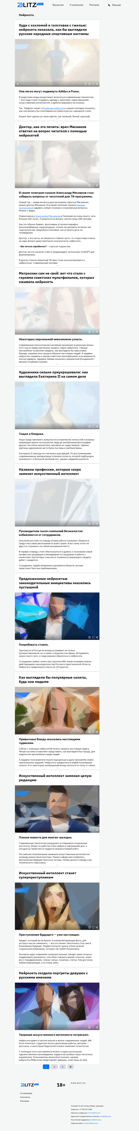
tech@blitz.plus (95, 1120)
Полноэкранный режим (93, 84)
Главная (29, 1084)
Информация (89, 84)
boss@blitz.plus (105, 1116)
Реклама (94, 4)
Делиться (97, 84)
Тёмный (116, 5)
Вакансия (58, 4)
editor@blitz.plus (94, 1113)
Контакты (25, 1097)
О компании (76, 4)
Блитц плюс (30, 5)
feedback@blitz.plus (90, 1123)
